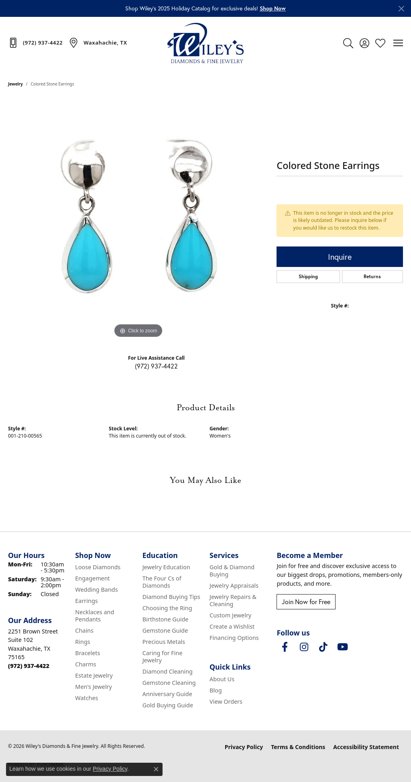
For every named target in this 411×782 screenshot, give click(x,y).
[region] (138, 219)
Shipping (308, 276)
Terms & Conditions (298, 747)
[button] (273, 8)
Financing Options (234, 637)
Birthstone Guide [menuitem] (165, 619)
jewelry (15, 84)
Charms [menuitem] (85, 664)
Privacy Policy (244, 747)
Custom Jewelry (230, 615)
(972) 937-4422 (156, 366)
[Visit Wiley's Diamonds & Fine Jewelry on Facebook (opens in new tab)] (285, 647)
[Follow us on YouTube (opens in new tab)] (342, 647)
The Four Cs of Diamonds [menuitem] (161, 581)
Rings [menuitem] (82, 642)
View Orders (226, 701)
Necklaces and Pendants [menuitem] (94, 615)
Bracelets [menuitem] (87, 653)
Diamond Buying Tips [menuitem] (171, 597)
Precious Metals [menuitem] (163, 642)
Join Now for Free (306, 602)
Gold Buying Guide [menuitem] (167, 705)
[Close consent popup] (156, 769)
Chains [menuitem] (84, 630)
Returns (372, 276)
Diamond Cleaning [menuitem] (167, 671)
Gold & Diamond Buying (232, 570)
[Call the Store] (28, 666)
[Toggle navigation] (398, 43)
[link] (35, 43)
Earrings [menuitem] (86, 601)
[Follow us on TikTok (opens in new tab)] (323, 647)
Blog (216, 690)
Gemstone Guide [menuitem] (165, 630)
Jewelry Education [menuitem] (166, 567)
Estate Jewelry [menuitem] (93, 675)
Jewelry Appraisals (234, 585)
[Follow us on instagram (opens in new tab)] (304, 647)
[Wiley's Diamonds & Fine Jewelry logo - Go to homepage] (205, 43)
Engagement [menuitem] (92, 578)
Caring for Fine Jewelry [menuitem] (162, 656)
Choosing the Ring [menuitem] (167, 608)
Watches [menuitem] (86, 698)
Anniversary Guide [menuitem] (167, 694)
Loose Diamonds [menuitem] (97, 567)
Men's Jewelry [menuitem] (93, 686)
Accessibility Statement (366, 747)
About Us (222, 679)
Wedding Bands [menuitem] (96, 589)
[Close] (401, 9)
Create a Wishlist (232, 626)
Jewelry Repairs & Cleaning (233, 600)
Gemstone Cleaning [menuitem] (169, 682)
